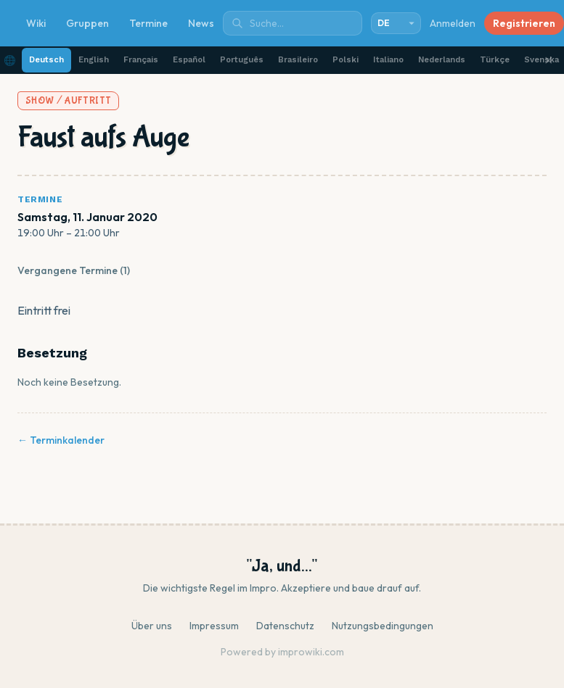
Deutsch (46, 60)
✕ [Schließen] (548, 60)
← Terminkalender (61, 440)
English (93, 60)
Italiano (388, 60)
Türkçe (495, 60)
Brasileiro (298, 60)
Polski (345, 60)
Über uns (151, 625)
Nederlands (441, 60)
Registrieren (524, 23)
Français (140, 60)
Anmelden (452, 23)
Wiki (36, 23)
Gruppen (87, 23)
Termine (148, 23)
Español (189, 60)
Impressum (214, 625)
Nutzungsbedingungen (382, 625)
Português (241, 60)
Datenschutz (285, 625)
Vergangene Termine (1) (73, 270)
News (201, 23)
